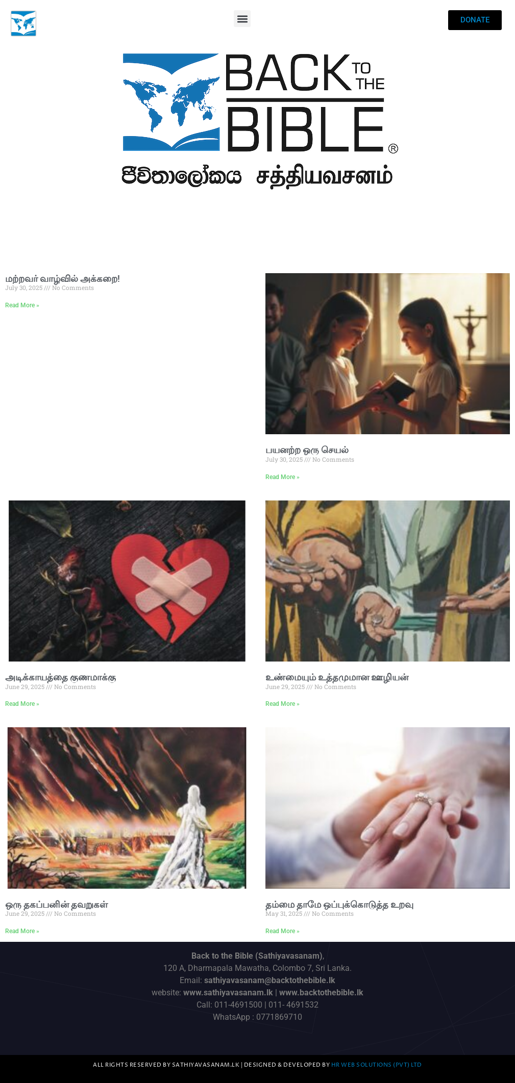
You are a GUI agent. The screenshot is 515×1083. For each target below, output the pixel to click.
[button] (242, 18)
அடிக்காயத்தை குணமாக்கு (60, 677)
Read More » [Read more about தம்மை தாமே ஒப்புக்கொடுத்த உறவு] (282, 931)
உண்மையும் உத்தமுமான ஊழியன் (336, 677)
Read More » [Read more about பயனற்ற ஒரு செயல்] (282, 477)
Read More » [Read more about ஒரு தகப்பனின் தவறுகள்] (22, 931)
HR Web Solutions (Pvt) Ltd (376, 1065)
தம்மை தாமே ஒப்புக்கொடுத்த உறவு (339, 904)
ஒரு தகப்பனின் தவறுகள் (56, 904)
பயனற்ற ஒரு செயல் (307, 449)
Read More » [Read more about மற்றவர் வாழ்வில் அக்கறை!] (22, 305)
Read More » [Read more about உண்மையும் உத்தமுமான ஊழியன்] (282, 703)
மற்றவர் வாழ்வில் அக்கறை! (62, 278)
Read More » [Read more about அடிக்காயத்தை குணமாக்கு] (22, 703)
